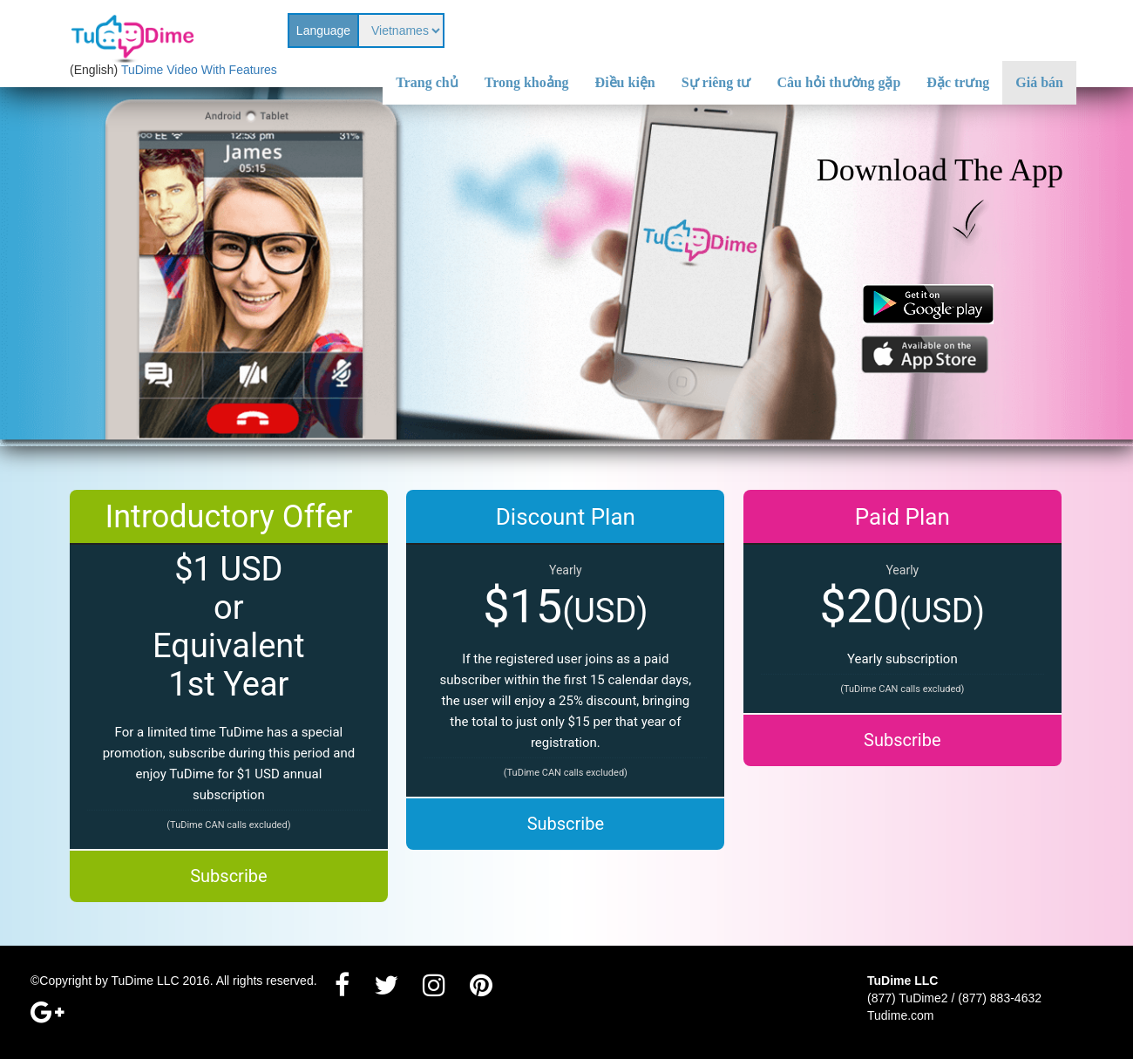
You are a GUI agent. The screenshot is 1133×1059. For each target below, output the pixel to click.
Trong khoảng (527, 82)
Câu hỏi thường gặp (839, 82)
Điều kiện (625, 82)
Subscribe (228, 876)
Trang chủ (427, 82)
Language (323, 30)
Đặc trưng (957, 82)
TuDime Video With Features (199, 70)
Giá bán (1039, 82)
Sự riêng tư (716, 82)
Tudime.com (900, 1015)
